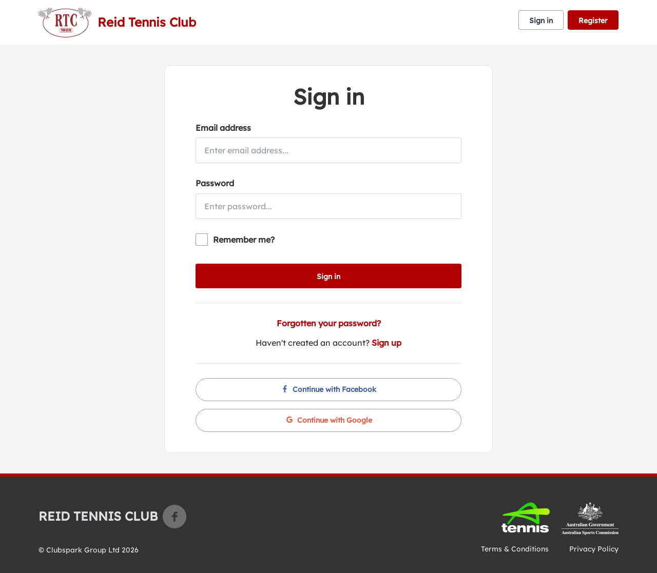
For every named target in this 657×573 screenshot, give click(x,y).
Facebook (174, 516)
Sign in (541, 20)
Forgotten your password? (329, 323)
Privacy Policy (594, 549)
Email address (223, 128)
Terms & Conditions (515, 549)
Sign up (386, 343)
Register (593, 20)
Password (215, 183)
